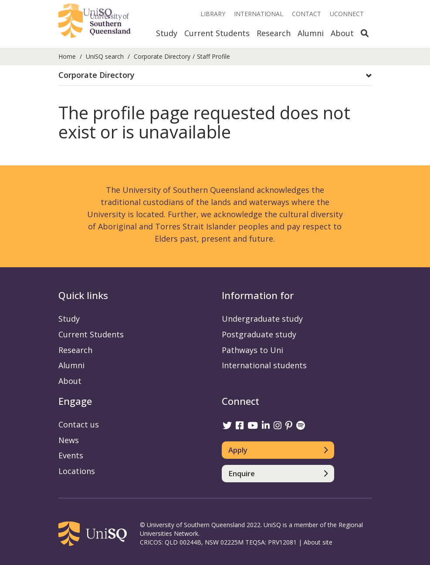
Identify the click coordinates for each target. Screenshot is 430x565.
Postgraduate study (259, 334)
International (258, 14)
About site (318, 542)
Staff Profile (213, 56)
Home (67, 56)
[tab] (215, 75)
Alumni (311, 33)
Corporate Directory (162, 56)
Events (70, 455)
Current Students (217, 33)
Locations (76, 471)
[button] (215, 75)
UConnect (347, 14)
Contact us (78, 424)
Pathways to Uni (252, 350)
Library (212, 14)
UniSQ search (105, 56)
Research (274, 33)
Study (166, 33)
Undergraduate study (262, 318)
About (342, 33)
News (68, 440)
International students (264, 365)
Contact (306, 14)
